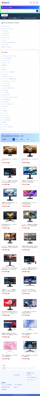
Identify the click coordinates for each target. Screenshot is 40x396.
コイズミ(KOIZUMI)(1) (6, 120)
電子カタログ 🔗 (29, 374)
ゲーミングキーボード (5, 35)
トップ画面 (3, 18)
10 (24, 368)
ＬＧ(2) (3, 108)
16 (30, 368)
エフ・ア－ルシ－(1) (6, 115)
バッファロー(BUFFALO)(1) (7, 126)
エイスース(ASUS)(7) (6, 83)
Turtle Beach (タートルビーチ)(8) (8, 81)
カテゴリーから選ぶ (8, 7)
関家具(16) (4, 65)
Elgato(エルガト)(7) (6, 85)
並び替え (4, 139)
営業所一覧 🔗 (16, 387)
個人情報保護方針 (4, 389)
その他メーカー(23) (6, 62)
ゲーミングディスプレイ (6, 26)
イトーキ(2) (4, 113)
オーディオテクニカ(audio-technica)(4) (9, 97)
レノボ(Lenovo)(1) (6, 117)
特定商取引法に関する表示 (5, 387)
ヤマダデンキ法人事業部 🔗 (18, 384)
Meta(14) (4, 69)
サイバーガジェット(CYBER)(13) (8, 72)
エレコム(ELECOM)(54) (6, 58)
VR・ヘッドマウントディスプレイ (7, 28)
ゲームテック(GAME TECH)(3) (8, 104)
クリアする (3, 129)
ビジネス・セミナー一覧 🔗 (31, 379)
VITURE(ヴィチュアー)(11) (7, 76)
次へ (28, 139)
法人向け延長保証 (16, 374)
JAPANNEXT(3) (5, 101)
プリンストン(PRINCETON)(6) (8, 88)
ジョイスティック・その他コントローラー (9, 42)
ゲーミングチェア (5, 44)
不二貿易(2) (4, 110)
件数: (22, 136)
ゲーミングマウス (5, 30)
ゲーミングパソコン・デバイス (30, 18)
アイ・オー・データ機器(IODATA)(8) (9, 78)
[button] (31, 2)
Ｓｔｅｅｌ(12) (5, 74)
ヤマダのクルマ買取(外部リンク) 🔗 (32, 377)
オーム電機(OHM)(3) (6, 99)
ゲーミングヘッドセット (6, 37)
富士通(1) (4, 122)
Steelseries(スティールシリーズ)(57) (9, 55)
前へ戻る (4, 15)
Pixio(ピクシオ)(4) (6, 94)
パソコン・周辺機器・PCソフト (14, 18)
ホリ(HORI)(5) (5, 90)
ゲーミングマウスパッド (6, 33)
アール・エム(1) (5, 124)
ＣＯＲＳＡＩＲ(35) (6, 60)
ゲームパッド (4, 40)
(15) (3, 67)
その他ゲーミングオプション (7, 46)
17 (32, 368)
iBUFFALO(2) (5, 106)
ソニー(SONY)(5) (5, 92)
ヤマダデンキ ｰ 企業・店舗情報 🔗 (6, 384)
